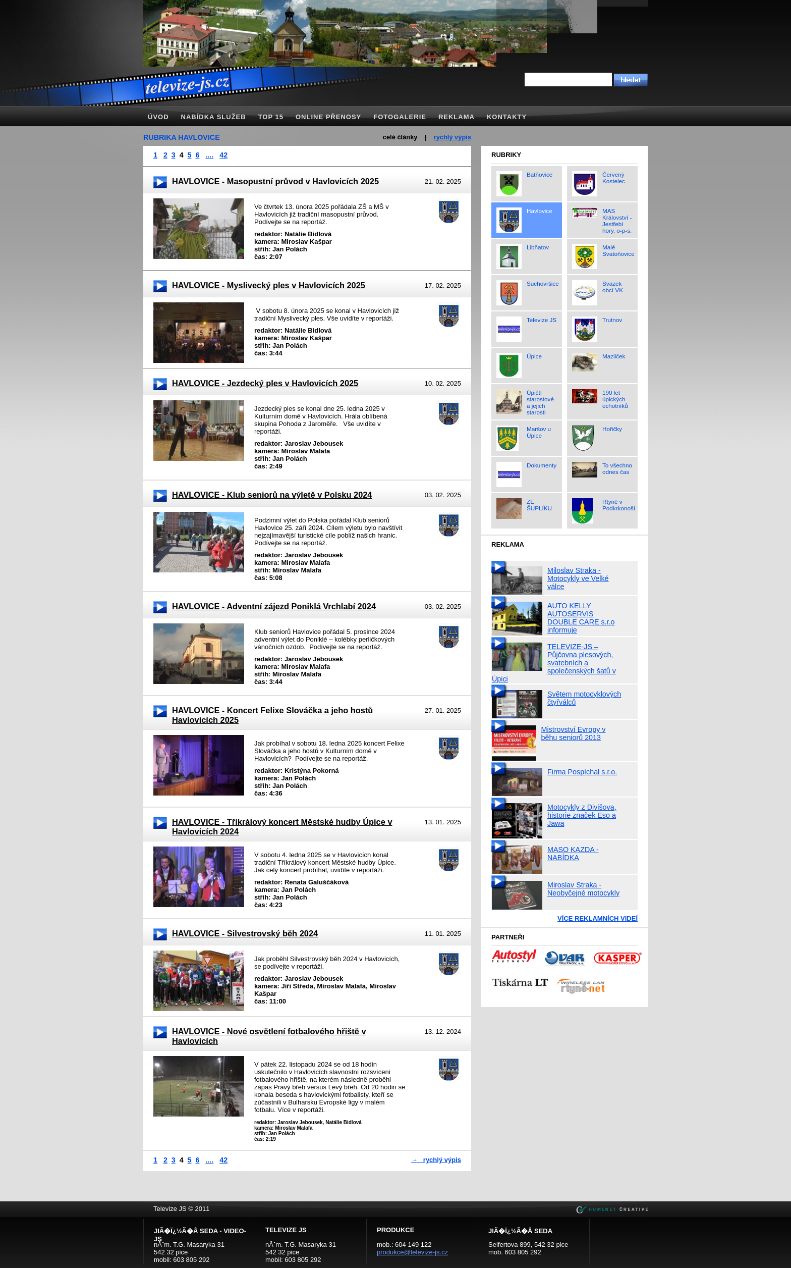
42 (223, 155)
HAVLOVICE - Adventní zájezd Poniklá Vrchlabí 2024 (274, 606)
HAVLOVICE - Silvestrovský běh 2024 (245, 933)
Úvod (158, 117)
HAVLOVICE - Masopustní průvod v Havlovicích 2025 (275, 181)
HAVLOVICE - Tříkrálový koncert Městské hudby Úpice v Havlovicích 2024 (282, 826)
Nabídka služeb (213, 117)
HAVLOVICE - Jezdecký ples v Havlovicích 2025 (265, 383)
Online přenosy (328, 117)
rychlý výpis (452, 137)
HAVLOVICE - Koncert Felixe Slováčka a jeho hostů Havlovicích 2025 (272, 715)
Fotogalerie (399, 117)
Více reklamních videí (597, 918)
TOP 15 (271, 117)
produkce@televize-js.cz (412, 1252)
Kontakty (507, 117)
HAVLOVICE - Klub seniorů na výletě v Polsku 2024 (272, 494)
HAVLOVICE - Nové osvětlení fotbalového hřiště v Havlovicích (269, 1036)
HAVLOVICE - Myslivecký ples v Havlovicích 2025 (268, 285)
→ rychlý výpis (436, 1160)
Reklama (456, 117)
